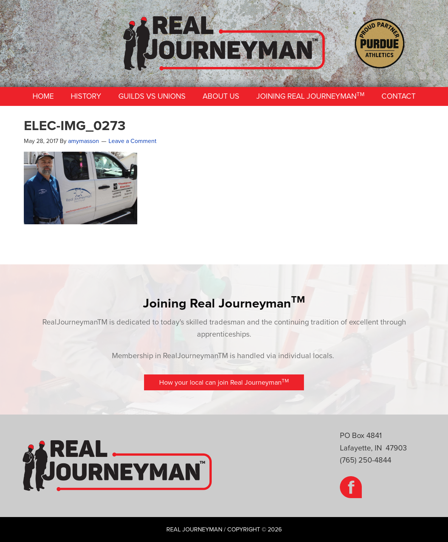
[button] (224, 382)
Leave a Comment (133, 141)
